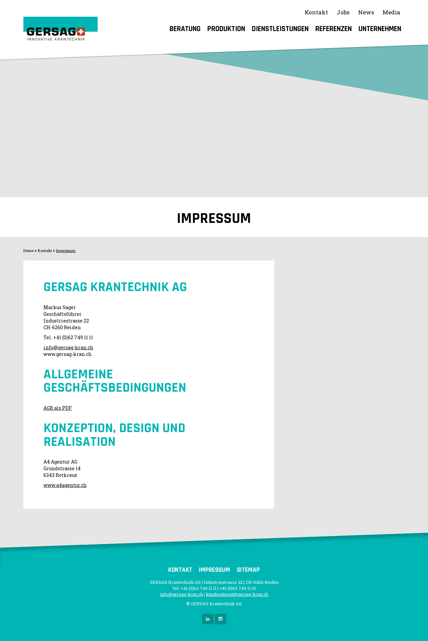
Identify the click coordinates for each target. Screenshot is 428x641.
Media (391, 12)
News (366, 12)
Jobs (343, 12)
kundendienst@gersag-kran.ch (237, 594)
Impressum (66, 250)
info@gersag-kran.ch (68, 347)
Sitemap (248, 570)
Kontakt (316, 12)
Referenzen (333, 29)
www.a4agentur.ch (65, 485)
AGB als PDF (57, 408)
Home (28, 250)
